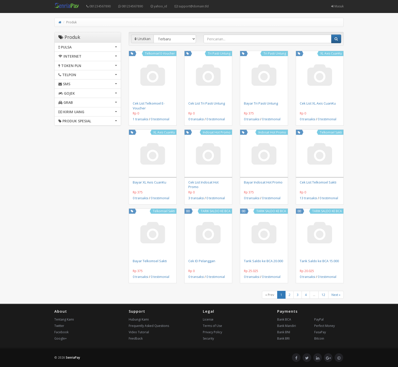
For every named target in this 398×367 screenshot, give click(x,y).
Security (208, 338)
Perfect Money (324, 326)
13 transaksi (308, 198)
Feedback (136, 338)
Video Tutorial (139, 332)
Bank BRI (283, 338)
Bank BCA (284, 319)
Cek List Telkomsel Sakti (318, 182)
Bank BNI (283, 332)
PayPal (319, 319)
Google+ (60, 338)
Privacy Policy (212, 332)
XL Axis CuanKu (331, 53)
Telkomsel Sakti (331, 132)
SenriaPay (73, 357)
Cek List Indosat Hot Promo (203, 184)
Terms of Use (212, 326)
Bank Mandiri (286, 326)
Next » (335, 295)
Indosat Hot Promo (216, 132)
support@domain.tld (192, 6)
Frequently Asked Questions (149, 326)
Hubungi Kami (139, 319)
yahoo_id (159, 6)
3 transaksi (196, 198)
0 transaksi (196, 119)
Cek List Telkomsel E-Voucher (148, 105)
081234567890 (98, 6)
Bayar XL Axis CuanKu (149, 182)
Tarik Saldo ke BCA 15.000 (319, 261)
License (208, 319)
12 (323, 295)
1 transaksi (140, 119)
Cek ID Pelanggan (201, 261)
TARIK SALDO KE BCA (215, 211)
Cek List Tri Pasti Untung (206, 103)
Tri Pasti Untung (219, 53)
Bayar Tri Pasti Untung (261, 103)
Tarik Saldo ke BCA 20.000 (263, 261)
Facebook (61, 332)
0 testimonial (160, 119)
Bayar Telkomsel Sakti (150, 261)
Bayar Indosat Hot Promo (263, 182)
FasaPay (320, 332)
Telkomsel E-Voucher (160, 53)
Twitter (59, 326)
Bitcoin (319, 338)
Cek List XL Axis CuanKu (318, 103)
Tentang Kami (64, 319)
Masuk (337, 6)
